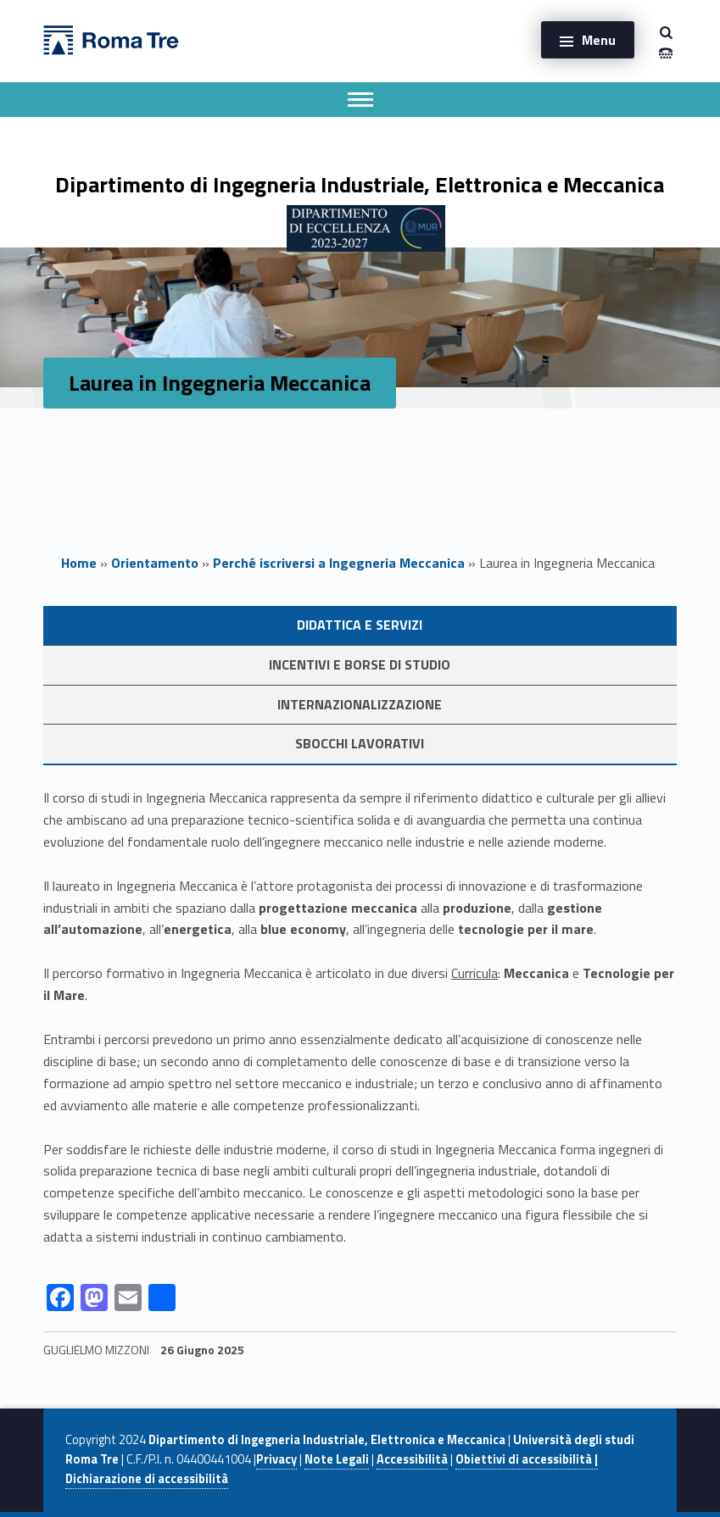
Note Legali (336, 1459)
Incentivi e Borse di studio (359, 664)
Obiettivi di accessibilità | (526, 1459)
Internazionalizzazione (359, 704)
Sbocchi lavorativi (359, 743)
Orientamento (154, 563)
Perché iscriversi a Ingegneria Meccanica (339, 563)
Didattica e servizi (359, 624)
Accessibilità (412, 1459)
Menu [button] (599, 40)
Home (79, 563)
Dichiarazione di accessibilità (146, 1479)
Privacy (276, 1459)
